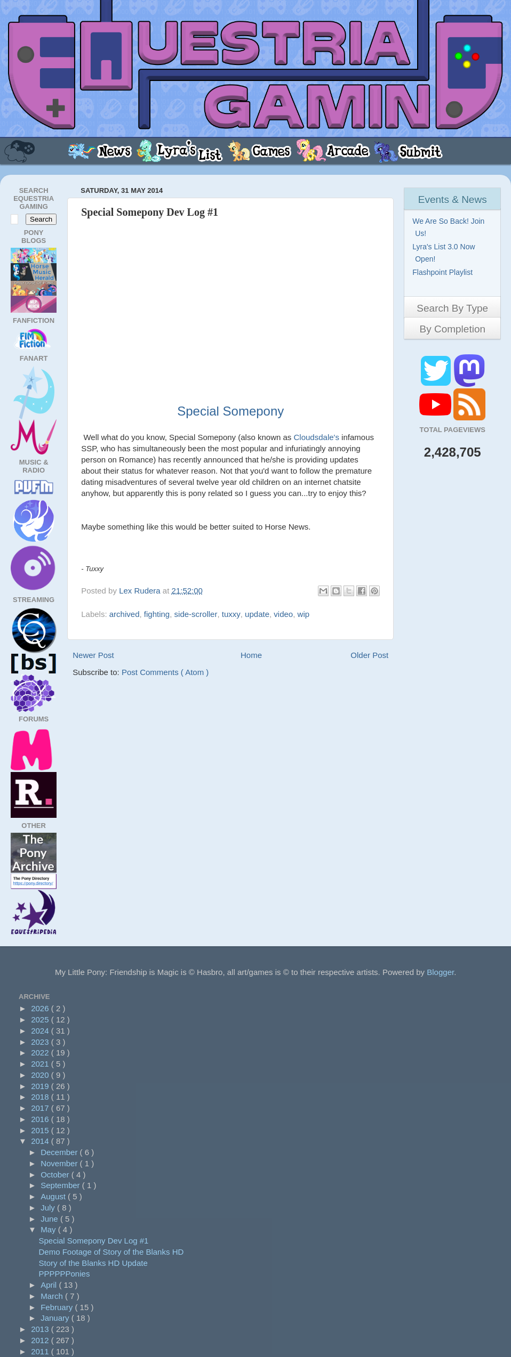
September (61, 1185)
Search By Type (452, 308)
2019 (41, 1086)
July (49, 1207)
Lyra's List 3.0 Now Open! (445, 252)
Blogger (440, 972)
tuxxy (231, 614)
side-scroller (196, 614)
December (60, 1152)
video (283, 614)
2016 (41, 1119)
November (60, 1163)
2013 (41, 1329)
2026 (41, 1008)
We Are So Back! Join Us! (449, 227)
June (50, 1218)
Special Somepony (230, 411)
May (49, 1229)
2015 (41, 1130)
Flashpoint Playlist (444, 272)
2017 (41, 1107)
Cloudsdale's (316, 437)
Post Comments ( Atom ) (165, 672)
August (54, 1196)
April (50, 1284)
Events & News (452, 199)
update (257, 614)
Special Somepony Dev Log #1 (94, 1240)
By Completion (452, 329)
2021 (41, 1063)
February (58, 1307)
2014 (41, 1140)
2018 (41, 1096)
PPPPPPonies (64, 1273)
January (56, 1317)
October (56, 1174)
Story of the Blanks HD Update (93, 1262)
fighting (157, 614)
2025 (41, 1019)
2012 (41, 1340)
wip (304, 614)
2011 (41, 1351)
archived (124, 614)
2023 (41, 1041)
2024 (41, 1030)
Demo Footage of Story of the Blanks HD (111, 1251)
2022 (41, 1052)
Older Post (369, 655)
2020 (41, 1074)
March (53, 1296)
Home (251, 655)
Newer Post (93, 655)
